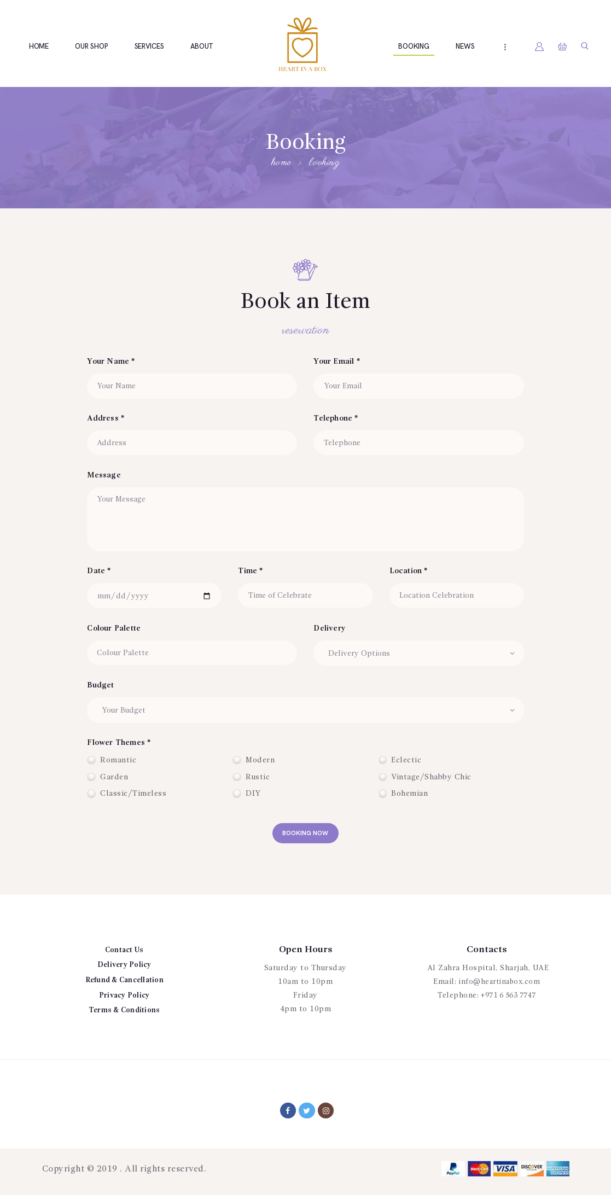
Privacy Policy (124, 999)
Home (281, 163)
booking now (305, 835)
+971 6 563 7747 (508, 1000)
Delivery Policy (124, 969)
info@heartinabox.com (499, 986)
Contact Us (124, 954)
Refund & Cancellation (124, 984)
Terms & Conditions (124, 1014)
